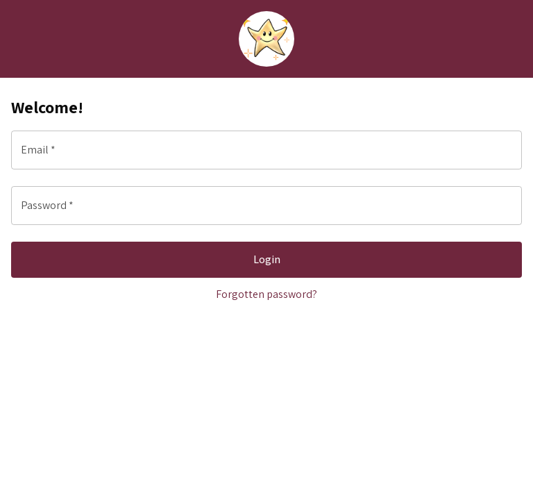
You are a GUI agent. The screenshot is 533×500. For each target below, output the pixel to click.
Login (266, 260)
